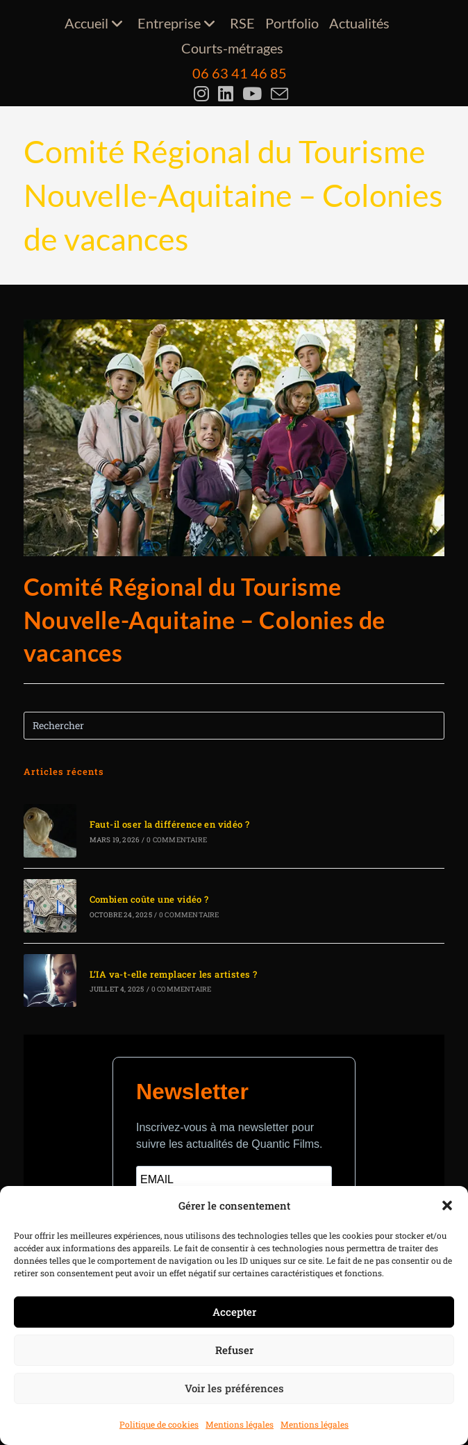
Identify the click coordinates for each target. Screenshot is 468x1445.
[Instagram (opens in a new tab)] (203, 94)
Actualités (359, 23)
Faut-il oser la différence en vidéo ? (170, 824)
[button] (447, 1205)
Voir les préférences (234, 1388)
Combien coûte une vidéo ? (149, 899)
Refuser (234, 1350)
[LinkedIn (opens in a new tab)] (227, 94)
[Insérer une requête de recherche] (234, 726)
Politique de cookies (159, 1424)
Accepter (234, 1312)
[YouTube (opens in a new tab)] (254, 94)
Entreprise (178, 23)
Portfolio (292, 23)
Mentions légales (240, 1424)
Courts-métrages (232, 48)
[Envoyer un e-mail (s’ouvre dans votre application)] (278, 94)
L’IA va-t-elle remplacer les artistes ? (174, 974)
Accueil (96, 23)
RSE (242, 23)
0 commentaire (177, 839)
